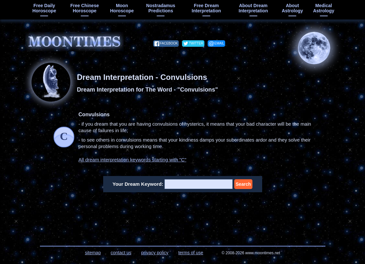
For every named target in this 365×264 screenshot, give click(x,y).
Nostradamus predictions (160, 8)
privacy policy (154, 252)
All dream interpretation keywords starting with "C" (132, 159)
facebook (169, 43)
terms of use (190, 252)
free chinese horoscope (84, 8)
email (219, 43)
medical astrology (323, 8)
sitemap (93, 252)
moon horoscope (122, 8)
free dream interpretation (206, 8)
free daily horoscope (44, 8)
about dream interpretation (253, 8)
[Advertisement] (182, 215)
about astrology (292, 8)
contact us (121, 252)
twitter (196, 43)
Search (243, 184)
